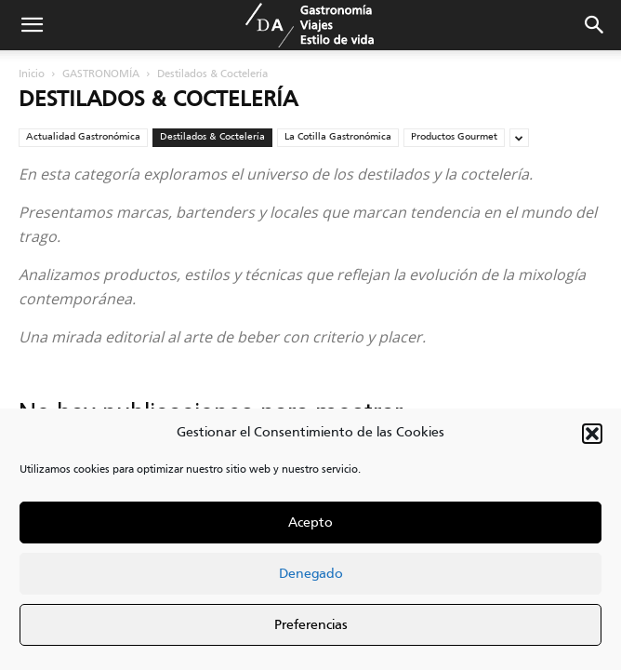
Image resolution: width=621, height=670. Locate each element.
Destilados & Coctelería (212, 136)
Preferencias (311, 625)
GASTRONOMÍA (100, 74)
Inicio (32, 74)
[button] (592, 433)
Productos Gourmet (454, 136)
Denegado (311, 574)
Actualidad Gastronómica (83, 136)
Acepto (310, 522)
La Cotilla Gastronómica (337, 136)
